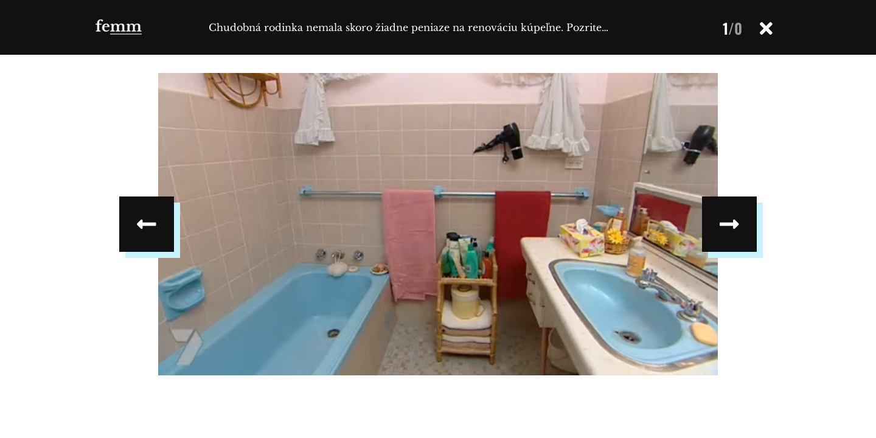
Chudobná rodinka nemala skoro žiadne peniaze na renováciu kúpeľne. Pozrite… (408, 27)
